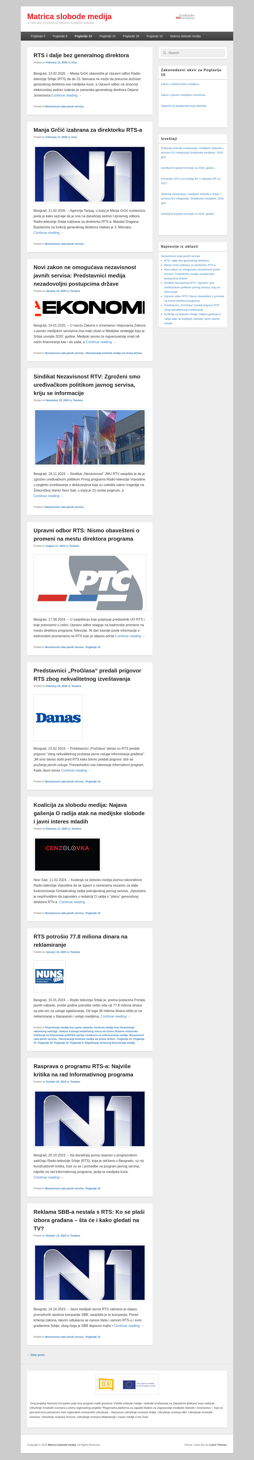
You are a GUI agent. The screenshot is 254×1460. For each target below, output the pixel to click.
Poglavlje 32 (155, 36)
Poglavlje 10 (83, 36)
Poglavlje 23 (107, 36)
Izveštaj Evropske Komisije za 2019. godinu (187, 213)
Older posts (36, 1354)
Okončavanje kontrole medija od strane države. (114, 353)
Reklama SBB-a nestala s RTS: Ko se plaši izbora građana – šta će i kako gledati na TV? (89, 1220)
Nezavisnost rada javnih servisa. (64, 106)
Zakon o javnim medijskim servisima (183, 95)
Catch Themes (218, 1444)
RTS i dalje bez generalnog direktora (81, 55)
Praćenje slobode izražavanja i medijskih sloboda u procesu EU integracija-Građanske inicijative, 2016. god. (192, 152)
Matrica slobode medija (69, 16)
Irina (74, 62)
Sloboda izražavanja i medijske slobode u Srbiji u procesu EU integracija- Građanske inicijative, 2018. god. (192, 198)
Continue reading (67, 95)
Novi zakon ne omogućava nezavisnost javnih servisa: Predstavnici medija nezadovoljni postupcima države (85, 275)
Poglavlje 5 (38, 36)
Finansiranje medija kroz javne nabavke (69, 1027)
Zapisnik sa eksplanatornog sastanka (183, 105)
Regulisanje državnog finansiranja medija (110, 1042)
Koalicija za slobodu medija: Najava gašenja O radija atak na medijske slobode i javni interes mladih (89, 813)
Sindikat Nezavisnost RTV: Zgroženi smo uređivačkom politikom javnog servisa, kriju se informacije (87, 384)
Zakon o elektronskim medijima (180, 84)
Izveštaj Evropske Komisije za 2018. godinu (187, 167)
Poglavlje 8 (60, 36)
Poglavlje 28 (131, 36)
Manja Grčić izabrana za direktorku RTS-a (88, 130)
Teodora (75, 291)
